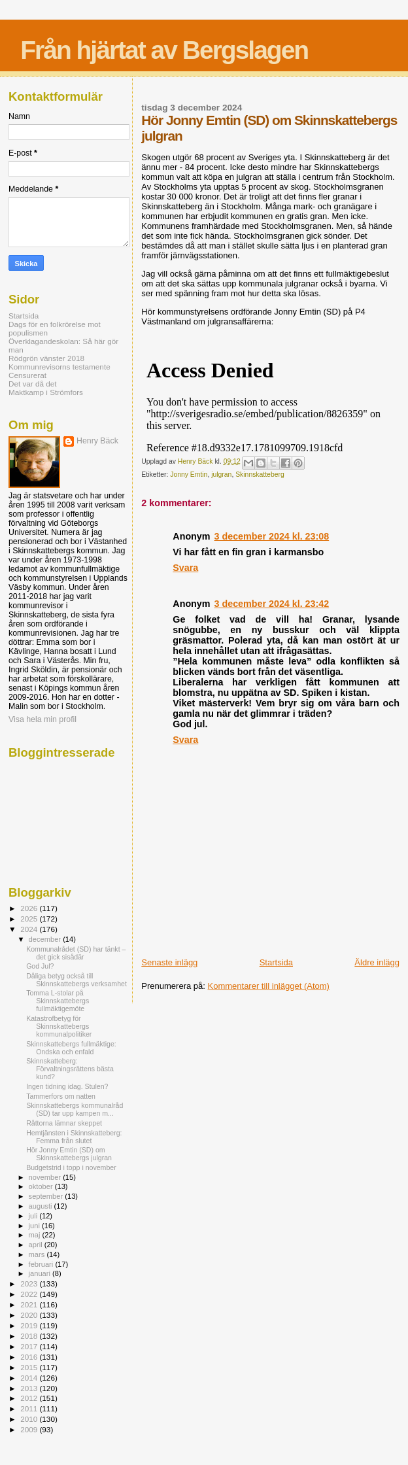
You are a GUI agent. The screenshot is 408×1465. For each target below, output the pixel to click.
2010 (29, 1419)
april (36, 1245)
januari (41, 1273)
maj (35, 1235)
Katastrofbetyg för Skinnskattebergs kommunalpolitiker (59, 1026)
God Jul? (40, 966)
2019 (29, 1325)
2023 (29, 1283)
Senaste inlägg (169, 962)
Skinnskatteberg (259, 474)
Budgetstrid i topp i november (71, 1167)
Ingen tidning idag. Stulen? (67, 1086)
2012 (29, 1398)
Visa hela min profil (42, 719)
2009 (29, 1429)
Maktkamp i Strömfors (45, 392)
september (47, 1196)
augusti (41, 1206)
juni (35, 1226)
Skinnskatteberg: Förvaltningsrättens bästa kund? (70, 1068)
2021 (29, 1304)
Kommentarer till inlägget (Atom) (269, 986)
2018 (29, 1336)
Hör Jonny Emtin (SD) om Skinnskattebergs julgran (69, 1154)
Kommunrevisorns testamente (59, 366)
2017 (29, 1346)
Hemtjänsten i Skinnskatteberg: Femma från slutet (74, 1137)
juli (34, 1216)
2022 (29, 1294)
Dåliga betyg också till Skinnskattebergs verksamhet (76, 980)
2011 (29, 1408)
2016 (29, 1357)
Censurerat (27, 375)
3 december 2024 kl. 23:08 (272, 536)
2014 (29, 1377)
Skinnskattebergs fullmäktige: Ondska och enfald (71, 1048)
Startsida (276, 962)
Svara (185, 567)
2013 (29, 1388)
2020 (29, 1315)
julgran (221, 474)
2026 (29, 908)
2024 (29, 929)
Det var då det (32, 383)
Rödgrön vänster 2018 (46, 358)
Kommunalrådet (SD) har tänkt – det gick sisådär (76, 953)
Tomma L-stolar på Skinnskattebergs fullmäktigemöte (57, 1000)
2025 (29, 918)
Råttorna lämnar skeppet (64, 1123)
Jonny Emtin (188, 474)
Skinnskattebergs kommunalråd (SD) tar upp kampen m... (74, 1109)
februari (42, 1264)
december (46, 939)
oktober (42, 1186)
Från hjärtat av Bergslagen (164, 50)
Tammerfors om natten (60, 1096)
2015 (29, 1367)
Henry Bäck (97, 440)
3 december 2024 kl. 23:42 (272, 603)
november (46, 1177)
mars (38, 1254)
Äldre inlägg (377, 962)
